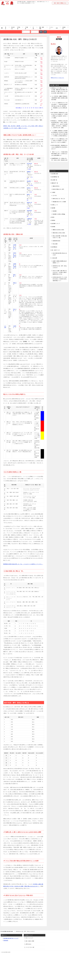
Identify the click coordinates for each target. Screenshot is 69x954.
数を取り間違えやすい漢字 (58, 189)
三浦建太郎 (29, 218)
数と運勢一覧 (54, 179)
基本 (5, 28)
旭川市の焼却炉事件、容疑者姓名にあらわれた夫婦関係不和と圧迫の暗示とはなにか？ (59, 147)
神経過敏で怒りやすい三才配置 (59, 201)
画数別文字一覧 (54, 183)
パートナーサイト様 (30, 947)
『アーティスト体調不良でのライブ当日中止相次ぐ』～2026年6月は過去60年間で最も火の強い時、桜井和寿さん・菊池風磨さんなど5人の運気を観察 (59, 106)
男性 (41, 31)
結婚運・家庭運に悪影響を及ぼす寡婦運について (60, 262)
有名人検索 (55, 243)
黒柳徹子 (29, 171)
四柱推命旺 (5, 940)
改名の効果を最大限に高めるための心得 (60, 254)
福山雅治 (29, 181)
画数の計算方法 (56, 186)
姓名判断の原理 (54, 173)
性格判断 (53, 207)
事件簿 (52, 217)
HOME (7, 931)
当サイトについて (29, 937)
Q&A (57, 28)
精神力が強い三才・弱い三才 (59, 198)
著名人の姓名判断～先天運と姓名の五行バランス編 (60, 236)
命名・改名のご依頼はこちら (60, 3)
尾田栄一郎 (29, 202)
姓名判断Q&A (54, 246)
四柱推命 (53, 220)
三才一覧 (54, 195)
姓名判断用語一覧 (55, 176)
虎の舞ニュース (54, 204)
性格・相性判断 (41, 28)
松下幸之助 (29, 163)
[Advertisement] (34, 15)
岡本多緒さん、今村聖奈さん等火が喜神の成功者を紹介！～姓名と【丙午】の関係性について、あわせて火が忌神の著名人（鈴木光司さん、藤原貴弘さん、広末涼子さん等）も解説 (59, 124)
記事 (33, 28)
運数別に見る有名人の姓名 (58, 229)
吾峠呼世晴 (29, 210)
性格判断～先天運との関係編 (59, 214)
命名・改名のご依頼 (30, 941)
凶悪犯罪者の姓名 (56, 240)
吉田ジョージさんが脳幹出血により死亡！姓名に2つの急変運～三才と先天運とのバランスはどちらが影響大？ (59, 140)
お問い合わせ (28, 944)
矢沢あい (29, 187)
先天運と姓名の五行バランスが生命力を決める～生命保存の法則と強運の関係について (60, 279)
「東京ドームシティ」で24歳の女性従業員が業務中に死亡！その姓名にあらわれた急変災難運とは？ (59, 153)
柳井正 (28, 194)
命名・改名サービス (55, 250)
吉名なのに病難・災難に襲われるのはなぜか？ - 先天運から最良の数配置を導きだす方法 (60, 272)
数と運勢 (13, 28)
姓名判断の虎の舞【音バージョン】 (11, 938)
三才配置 (26, 28)
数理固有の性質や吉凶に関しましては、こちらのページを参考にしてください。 (23, 564)
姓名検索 (64, 28)
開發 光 (14, 282)
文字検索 (18, 28)
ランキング (51, 28)
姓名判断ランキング (55, 223)
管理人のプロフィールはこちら (57, 77)
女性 (45, 31)
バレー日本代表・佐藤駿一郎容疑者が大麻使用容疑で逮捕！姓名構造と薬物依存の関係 (59, 98)
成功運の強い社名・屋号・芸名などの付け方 (60, 266)
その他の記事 (54, 258)
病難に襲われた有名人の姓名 (59, 232)
